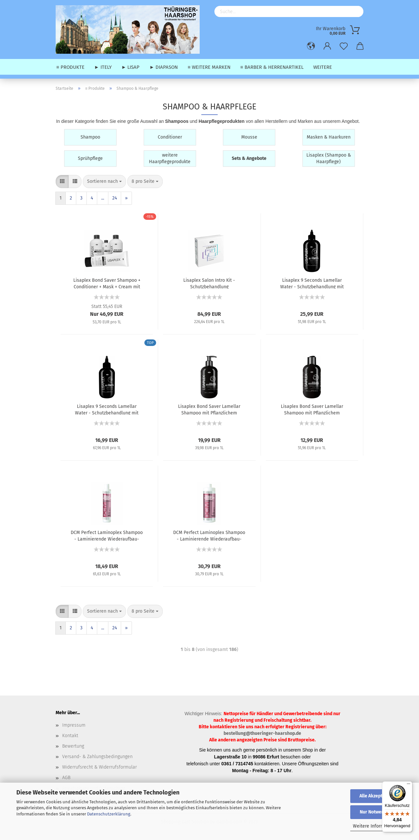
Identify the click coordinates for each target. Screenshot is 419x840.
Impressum (73, 725)
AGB (66, 777)
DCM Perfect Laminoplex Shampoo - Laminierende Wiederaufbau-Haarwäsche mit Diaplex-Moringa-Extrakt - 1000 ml (209, 535)
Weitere (322, 67)
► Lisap (130, 67)
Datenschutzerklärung (108, 813)
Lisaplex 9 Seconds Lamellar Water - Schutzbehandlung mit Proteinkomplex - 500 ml (312, 283)
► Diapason (163, 67)
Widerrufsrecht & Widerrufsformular (99, 767)
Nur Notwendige (376, 812)
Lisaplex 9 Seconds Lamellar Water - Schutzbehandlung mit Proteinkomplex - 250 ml (106, 409)
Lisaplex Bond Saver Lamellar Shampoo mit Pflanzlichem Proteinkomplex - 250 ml (312, 409)
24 (114, 198)
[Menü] (408, 785)
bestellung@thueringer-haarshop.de (262, 733)
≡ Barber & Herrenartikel (271, 67)
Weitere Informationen (376, 826)
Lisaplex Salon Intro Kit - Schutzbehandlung (209, 283)
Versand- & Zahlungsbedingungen (97, 756)
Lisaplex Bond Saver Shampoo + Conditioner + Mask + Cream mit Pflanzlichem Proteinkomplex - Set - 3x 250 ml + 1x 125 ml (107, 283)
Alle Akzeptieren (376, 796)
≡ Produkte (70, 67)
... (102, 198)
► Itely (103, 67)
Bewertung (73, 746)
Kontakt (70, 735)
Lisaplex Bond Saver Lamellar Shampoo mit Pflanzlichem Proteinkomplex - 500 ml (209, 409)
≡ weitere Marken (209, 67)
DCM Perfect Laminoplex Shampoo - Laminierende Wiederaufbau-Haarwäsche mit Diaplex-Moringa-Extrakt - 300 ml (107, 535)
